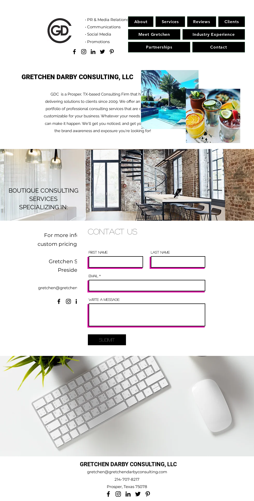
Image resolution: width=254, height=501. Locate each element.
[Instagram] (83, 51)
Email (93, 275)
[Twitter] (102, 51)
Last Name (160, 252)
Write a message (104, 299)
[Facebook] (74, 51)
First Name (98, 252)
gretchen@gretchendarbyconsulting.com (127, 471)
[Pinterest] (111, 51)
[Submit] (107, 339)
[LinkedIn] (93, 51)
